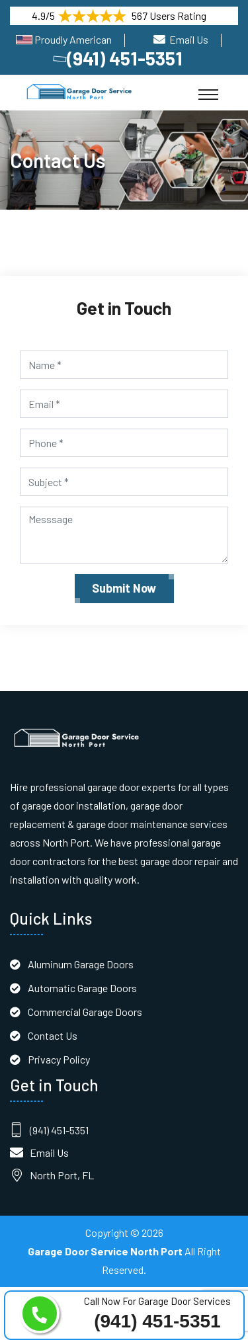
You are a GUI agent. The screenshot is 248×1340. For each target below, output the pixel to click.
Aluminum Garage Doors (81, 964)
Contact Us (52, 1035)
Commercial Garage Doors (85, 1011)
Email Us (188, 39)
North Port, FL (62, 1175)
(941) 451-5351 (119, 58)
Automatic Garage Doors (82, 988)
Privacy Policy (59, 1059)
